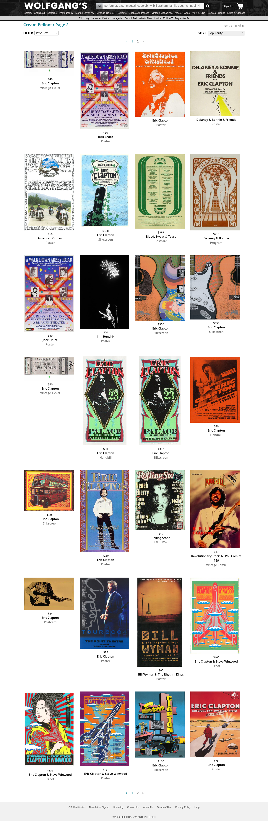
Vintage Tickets (105, 13)
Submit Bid (131, 18)
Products (42, 33)
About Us (148, 807)
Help (196, 807)
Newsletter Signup (99, 807)
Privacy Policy (183, 807)
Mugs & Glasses (236, 13)
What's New (145, 18)
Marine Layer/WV (85, 13)
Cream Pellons (38, 24)
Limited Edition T (163, 18)
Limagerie (116, 18)
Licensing (118, 807)
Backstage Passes (139, 13)
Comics (211, 13)
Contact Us (133, 807)
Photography (66, 13)
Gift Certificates (77, 807)
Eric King (84, 18)
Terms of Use (164, 807)
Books (221, 13)
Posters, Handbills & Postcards (40, 13)
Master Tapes (182, 13)
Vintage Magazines (162, 13)
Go (207, 6)
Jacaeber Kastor (100, 18)
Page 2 (62, 24)
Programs (121, 13)
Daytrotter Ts (182, 18)
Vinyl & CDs (198, 13)
